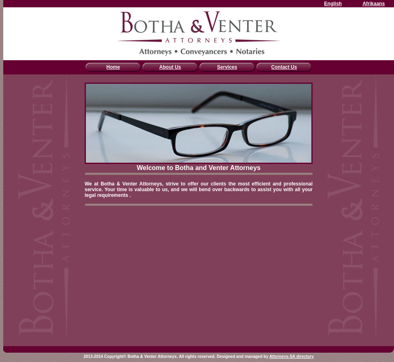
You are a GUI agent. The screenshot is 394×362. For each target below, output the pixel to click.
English (332, 4)
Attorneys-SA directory (291, 356)
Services (227, 67)
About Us (170, 67)
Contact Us (284, 67)
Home (113, 67)
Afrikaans (374, 4)
